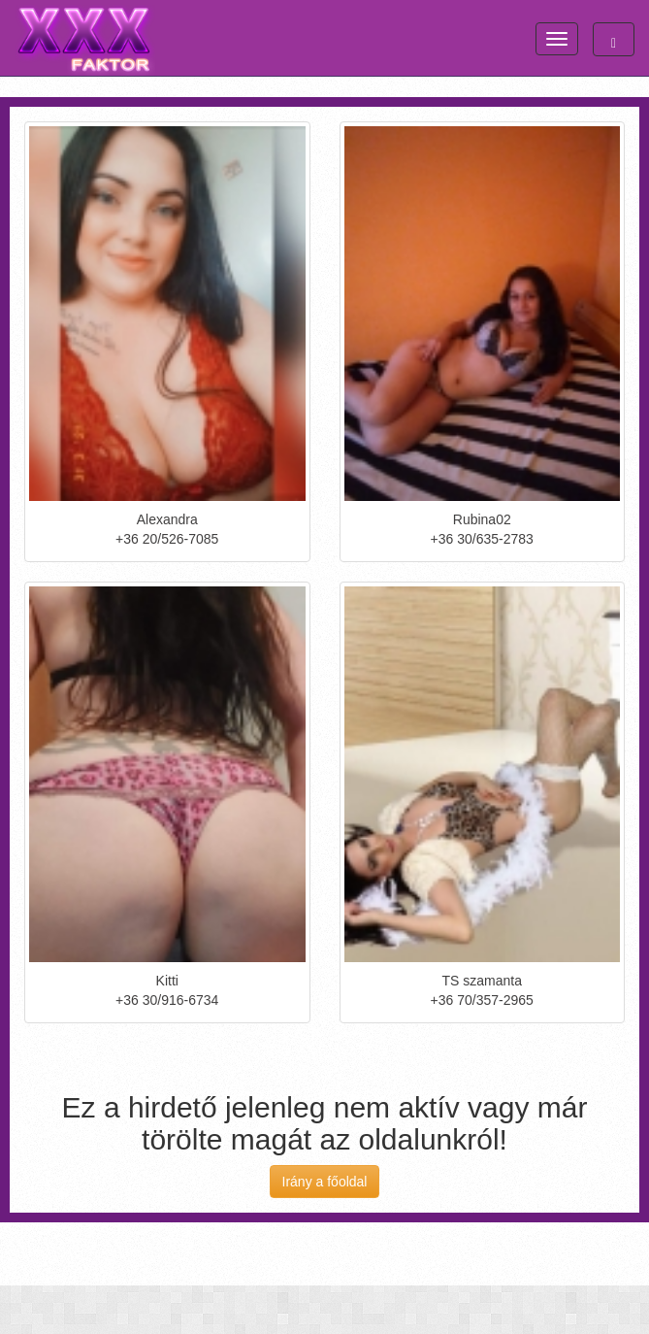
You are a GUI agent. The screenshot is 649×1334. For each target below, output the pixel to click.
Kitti (167, 980)
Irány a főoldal (325, 1181)
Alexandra (167, 519)
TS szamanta (482, 980)
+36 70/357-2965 (482, 1000)
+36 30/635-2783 (482, 539)
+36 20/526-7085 (166, 539)
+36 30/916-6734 (166, 1000)
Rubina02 (482, 519)
